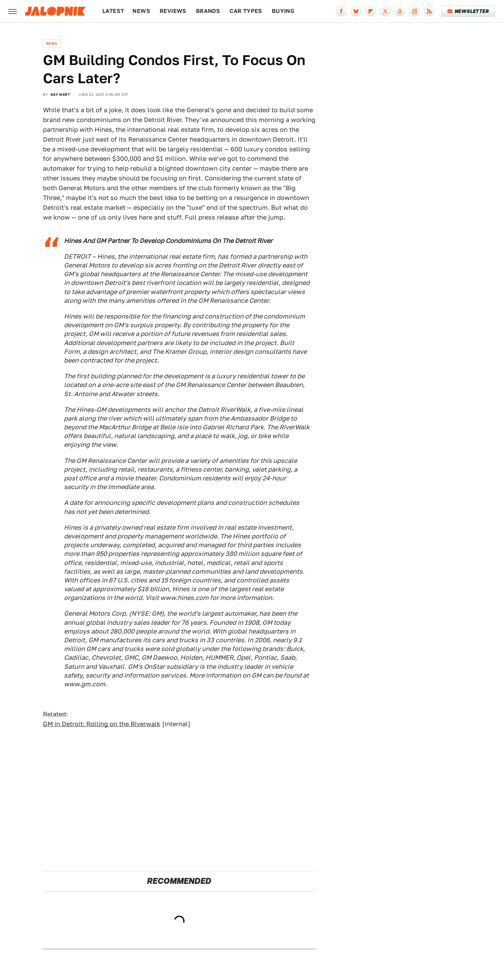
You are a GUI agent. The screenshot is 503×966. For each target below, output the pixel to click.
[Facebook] (341, 11)
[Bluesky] (356, 11)
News (141, 11)
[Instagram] (414, 11)
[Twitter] (385, 11)
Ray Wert (60, 94)
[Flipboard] (370, 11)
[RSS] (429, 11)
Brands (208, 11)
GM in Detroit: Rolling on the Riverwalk (101, 724)
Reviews (173, 11)
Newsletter (468, 11)
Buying (283, 11)
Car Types (245, 11)
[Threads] (400, 11)
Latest (113, 11)
